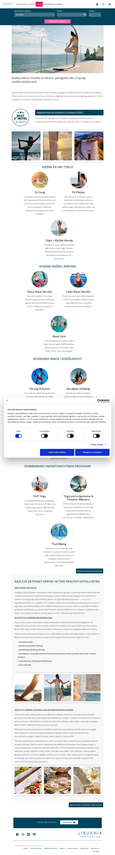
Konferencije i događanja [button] (52, 4)
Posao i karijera (65, 848)
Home (20, 848)
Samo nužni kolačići (57, 452)
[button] (39, 4)
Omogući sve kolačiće (92, 452)
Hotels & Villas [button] (22, 4)
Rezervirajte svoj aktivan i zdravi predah (86, 805)
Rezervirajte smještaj (22, 11)
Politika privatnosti (44, 848)
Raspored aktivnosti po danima (89, 571)
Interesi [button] (32, 4)
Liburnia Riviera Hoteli (32, 845)
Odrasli (92, 11)
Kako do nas (87, 848)
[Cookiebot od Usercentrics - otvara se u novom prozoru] (99, 401)
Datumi (60, 11)
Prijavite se (69, 822)
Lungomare (86, 599)
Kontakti (96, 848)
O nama (55, 848)
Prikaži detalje (97, 445)
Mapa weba (77, 848)
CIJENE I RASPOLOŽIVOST (57, 21)
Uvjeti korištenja (30, 848)
